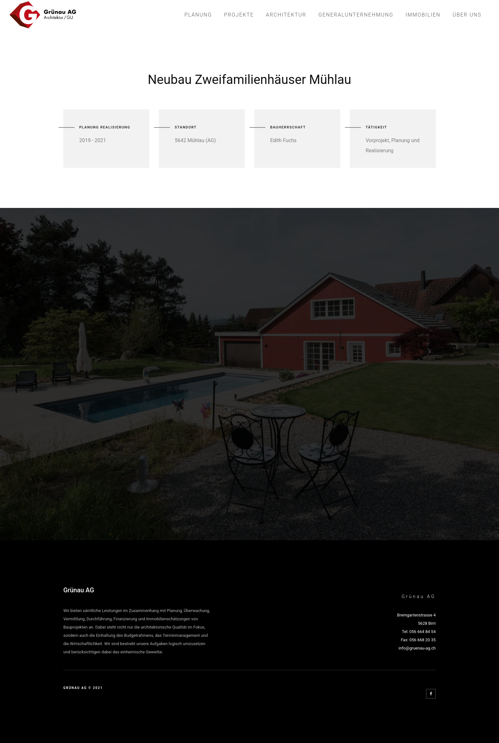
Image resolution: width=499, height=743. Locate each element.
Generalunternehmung (356, 15)
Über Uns (467, 15)
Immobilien (422, 15)
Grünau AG (78, 590)
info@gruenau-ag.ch (417, 648)
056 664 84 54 (422, 631)
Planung (198, 15)
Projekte (239, 15)
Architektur (286, 15)
